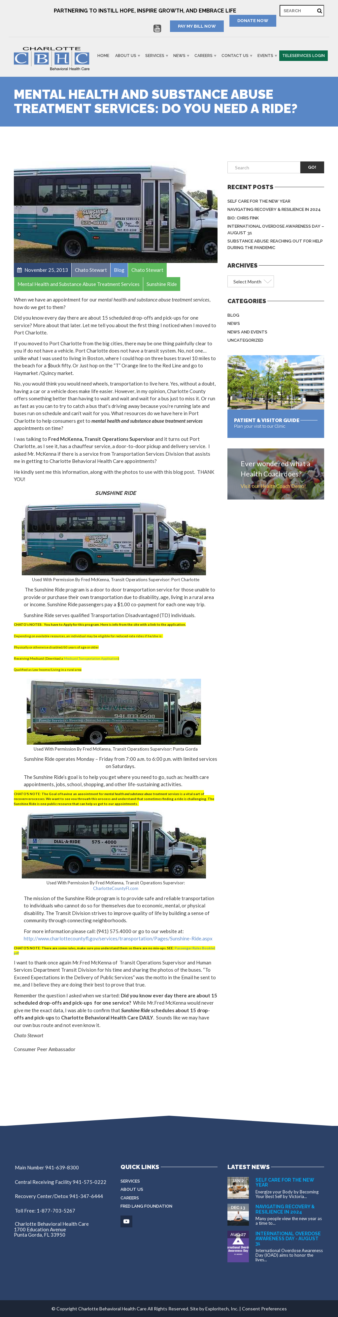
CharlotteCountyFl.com (115, 888)
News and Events (247, 331)
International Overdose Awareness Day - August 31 (288, 1238)
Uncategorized (245, 340)
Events (265, 55)
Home (103, 55)
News (179, 55)
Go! (312, 167)
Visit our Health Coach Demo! (273, 486)
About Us (125, 55)
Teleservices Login (303, 55)
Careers (203, 55)
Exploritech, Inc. (221, 1308)
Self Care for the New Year (258, 201)
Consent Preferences (264, 1308)
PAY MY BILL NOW (197, 26)
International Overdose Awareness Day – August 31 (275, 229)
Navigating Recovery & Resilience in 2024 (274, 209)
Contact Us (235, 55)
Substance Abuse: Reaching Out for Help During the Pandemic (275, 244)
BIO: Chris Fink (243, 217)
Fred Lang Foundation (146, 1206)
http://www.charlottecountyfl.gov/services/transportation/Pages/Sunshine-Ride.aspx (118, 938)
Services (154, 55)
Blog (233, 315)
